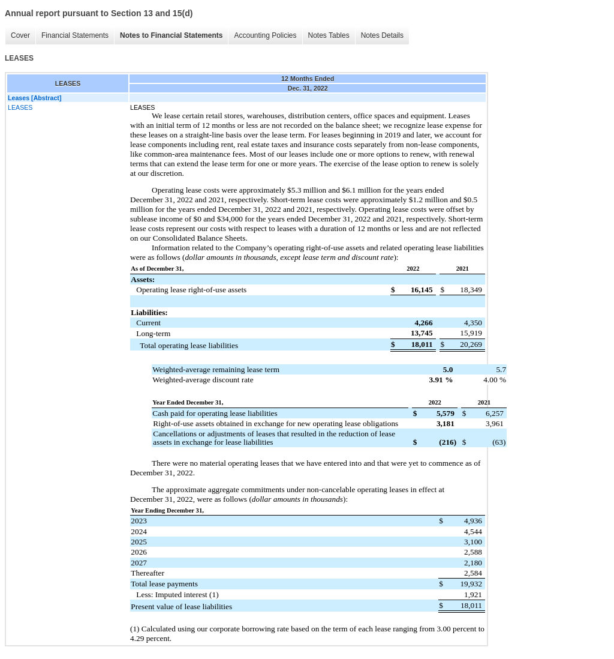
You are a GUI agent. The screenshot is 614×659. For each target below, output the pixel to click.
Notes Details (382, 35)
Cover (20, 35)
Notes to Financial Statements (171, 35)
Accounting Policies (265, 35)
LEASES (20, 107)
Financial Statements (75, 35)
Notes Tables (329, 35)
